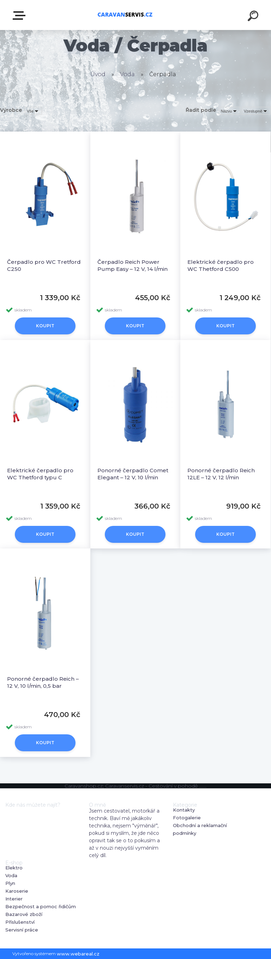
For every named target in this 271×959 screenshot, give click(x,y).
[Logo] (125, 15)
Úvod (98, 74)
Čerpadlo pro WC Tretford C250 (44, 265)
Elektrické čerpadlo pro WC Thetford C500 (220, 265)
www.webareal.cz (78, 954)
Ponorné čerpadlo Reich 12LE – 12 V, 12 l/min (221, 474)
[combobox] (229, 111)
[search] (254, 17)
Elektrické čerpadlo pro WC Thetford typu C (40, 474)
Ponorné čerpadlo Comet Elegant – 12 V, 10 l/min (132, 474)
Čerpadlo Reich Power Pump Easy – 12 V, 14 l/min (132, 265)
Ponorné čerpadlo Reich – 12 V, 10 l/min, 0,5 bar (43, 682)
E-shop (20, 15)
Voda (127, 74)
